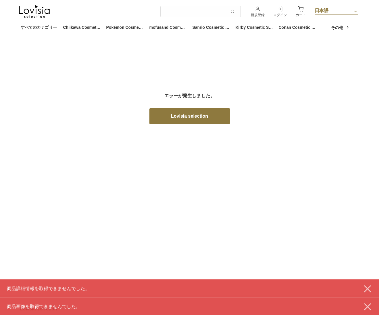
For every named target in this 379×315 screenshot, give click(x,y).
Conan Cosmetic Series (299, 27)
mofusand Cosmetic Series (169, 27)
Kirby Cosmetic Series (256, 27)
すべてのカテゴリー (39, 27)
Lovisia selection (189, 116)
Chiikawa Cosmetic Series (83, 27)
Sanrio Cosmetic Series (213, 27)
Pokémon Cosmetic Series (126, 27)
